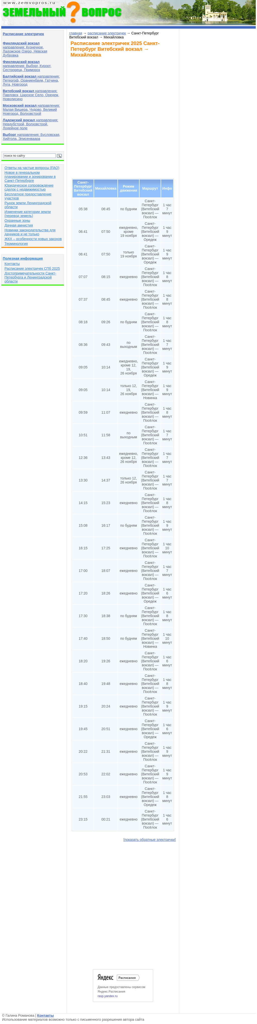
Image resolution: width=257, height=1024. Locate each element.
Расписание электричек (23, 34)
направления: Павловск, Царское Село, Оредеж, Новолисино (31, 95)
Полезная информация (23, 258)
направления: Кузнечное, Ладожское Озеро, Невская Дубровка (25, 49)
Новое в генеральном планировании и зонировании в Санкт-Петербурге (30, 177)
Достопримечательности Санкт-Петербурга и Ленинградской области (30, 277)
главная (75, 33)
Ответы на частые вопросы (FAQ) (32, 168)
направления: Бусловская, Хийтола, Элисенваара (31, 137)
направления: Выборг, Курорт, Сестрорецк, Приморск (27, 66)
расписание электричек (107, 33)
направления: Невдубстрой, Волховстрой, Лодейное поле (30, 124)
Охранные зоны (17, 221)
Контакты (12, 264)
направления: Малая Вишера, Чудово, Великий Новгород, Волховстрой (31, 109)
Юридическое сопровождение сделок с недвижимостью (29, 187)
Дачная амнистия (19, 225)
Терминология (16, 244)
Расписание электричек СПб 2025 (32, 268)
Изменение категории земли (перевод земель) (28, 214)
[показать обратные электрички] (149, 840)
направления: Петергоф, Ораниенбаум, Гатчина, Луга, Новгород (31, 80)
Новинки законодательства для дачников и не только (30, 232)
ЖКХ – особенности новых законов (33, 239)
